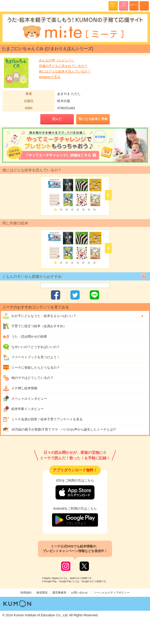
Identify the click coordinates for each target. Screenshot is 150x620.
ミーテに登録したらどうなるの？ (31, 367)
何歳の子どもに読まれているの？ (63, 66)
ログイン (134, 4)
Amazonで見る (49, 77)
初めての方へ (113, 4)
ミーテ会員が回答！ (43, 419)
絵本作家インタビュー (23, 409)
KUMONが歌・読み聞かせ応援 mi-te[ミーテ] (14, 6)
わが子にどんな (39, 316)
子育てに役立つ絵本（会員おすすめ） (34, 326)
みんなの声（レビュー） (57, 60)
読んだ (57, 119)
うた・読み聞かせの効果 (25, 336)
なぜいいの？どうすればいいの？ (31, 347)
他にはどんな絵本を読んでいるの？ (65, 71)
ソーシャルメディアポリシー (112, 592)
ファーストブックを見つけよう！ (31, 357)
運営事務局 (59, 592)
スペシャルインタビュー (25, 398)
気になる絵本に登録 (93, 119)
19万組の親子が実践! (59, 429)
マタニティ (124, 4)
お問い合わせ (79, 592)
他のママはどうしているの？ (28, 378)
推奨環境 (41, 592)
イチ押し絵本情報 (20, 388)
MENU (144, 5)
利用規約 (25, 592)
